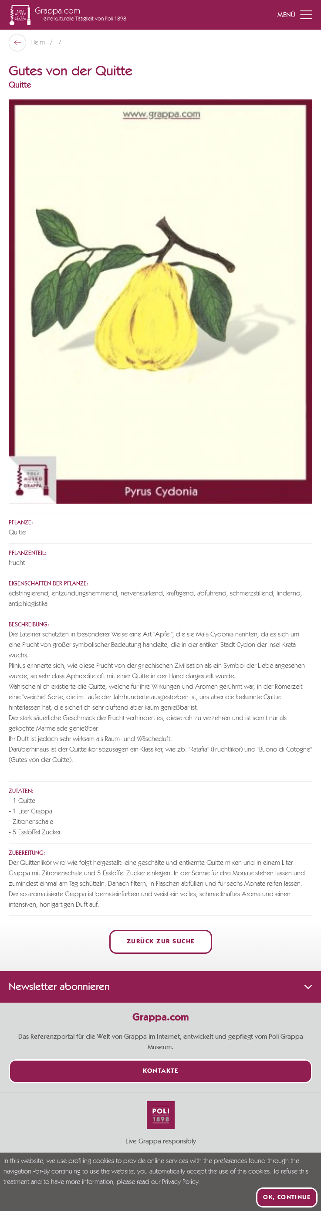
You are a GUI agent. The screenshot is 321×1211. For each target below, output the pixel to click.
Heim (38, 42)
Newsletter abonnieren (160, 987)
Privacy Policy (180, 1182)
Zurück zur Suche (161, 942)
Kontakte (160, 1071)
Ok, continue (287, 1197)
